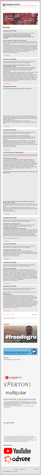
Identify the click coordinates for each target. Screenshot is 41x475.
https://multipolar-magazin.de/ (12, 80)
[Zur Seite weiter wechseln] (9, 315)
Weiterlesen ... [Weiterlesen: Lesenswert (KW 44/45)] (7, 310)
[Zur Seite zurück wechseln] (7, 315)
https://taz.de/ (8, 169)
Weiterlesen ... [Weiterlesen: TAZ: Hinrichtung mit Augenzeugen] (7, 213)
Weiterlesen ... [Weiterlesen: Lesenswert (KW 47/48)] (7, 240)
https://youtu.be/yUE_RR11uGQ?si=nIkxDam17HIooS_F (25, 155)
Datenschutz (22, 469)
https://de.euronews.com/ (11, 211)
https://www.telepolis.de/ (11, 146)
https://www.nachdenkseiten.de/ (12, 52)
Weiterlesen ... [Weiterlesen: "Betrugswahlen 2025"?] (7, 126)
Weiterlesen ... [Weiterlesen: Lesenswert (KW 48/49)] (7, 149)
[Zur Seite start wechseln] (4, 315)
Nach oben (36, 469)
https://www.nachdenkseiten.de (12, 280)
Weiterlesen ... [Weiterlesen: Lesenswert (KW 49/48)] (7, 83)
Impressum (16, 469)
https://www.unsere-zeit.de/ (11, 307)
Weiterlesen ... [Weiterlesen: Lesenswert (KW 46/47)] (7, 258)
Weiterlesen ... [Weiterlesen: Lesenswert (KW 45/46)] (7, 283)
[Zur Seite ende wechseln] (12, 315)
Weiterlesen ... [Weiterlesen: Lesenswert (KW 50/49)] (7, 55)
